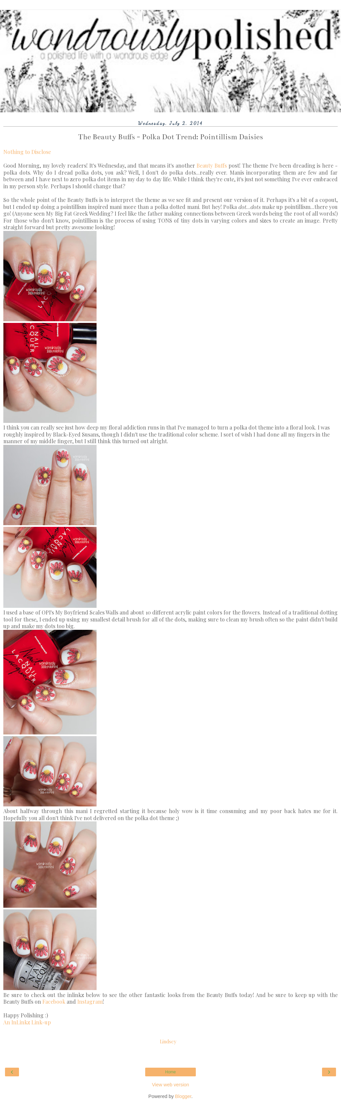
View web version (170, 1084)
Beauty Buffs (211, 165)
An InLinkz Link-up (27, 1022)
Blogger (183, 1096)
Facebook (53, 1001)
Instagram (90, 1001)
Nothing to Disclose (27, 151)
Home (170, 1072)
